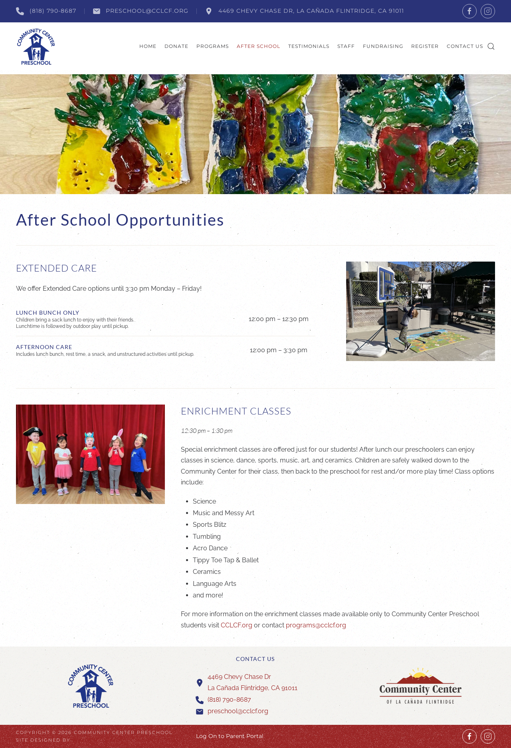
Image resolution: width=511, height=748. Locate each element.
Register (425, 46)
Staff (346, 46)
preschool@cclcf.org (141, 11)
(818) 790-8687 (46, 11)
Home (147, 46)
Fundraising (383, 46)
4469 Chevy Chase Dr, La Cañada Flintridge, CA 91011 (304, 11)
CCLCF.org (237, 625)
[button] (491, 46)
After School (258, 46)
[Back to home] (36, 46)
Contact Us (465, 46)
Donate (176, 46)
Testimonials (308, 46)
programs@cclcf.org (316, 625)
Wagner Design (97, 740)
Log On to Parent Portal (229, 736)
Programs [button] (212, 46)
